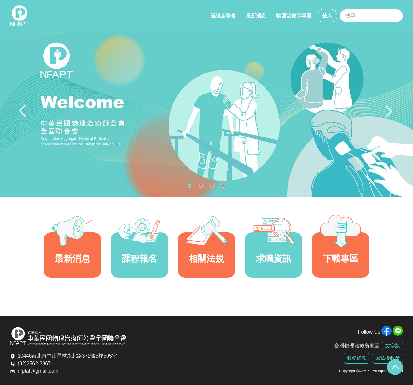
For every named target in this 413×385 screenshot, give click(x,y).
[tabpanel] (206, 114)
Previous (23, 114)
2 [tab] (202, 187)
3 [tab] (214, 187)
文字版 (392, 345)
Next (389, 114)
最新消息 (256, 15)
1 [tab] (191, 187)
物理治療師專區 (293, 15)
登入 (327, 15)
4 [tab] (225, 187)
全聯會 (19, 15)
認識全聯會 (223, 15)
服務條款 (356, 358)
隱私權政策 (387, 358)
